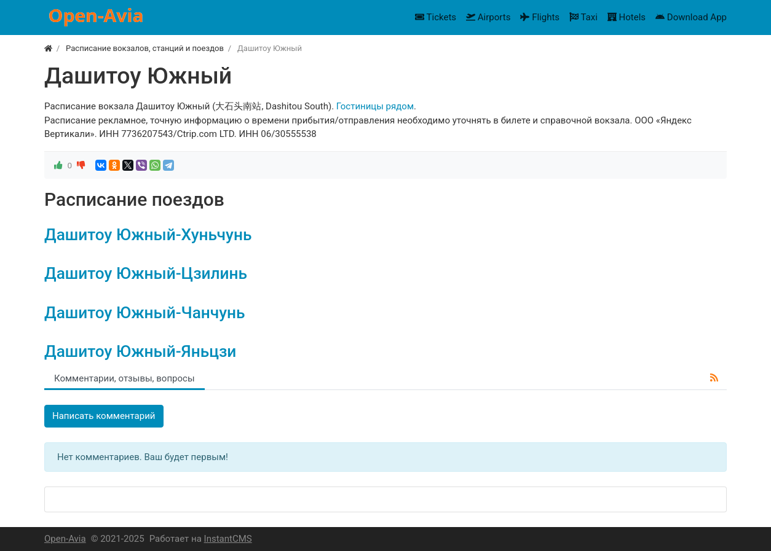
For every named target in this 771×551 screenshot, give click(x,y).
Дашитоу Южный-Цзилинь (145, 273)
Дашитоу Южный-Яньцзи (140, 351)
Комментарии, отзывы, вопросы (124, 378)
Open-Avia (65, 538)
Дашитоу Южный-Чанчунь (144, 312)
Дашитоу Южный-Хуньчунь (147, 234)
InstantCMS (228, 538)
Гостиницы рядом (375, 106)
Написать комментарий (104, 415)
